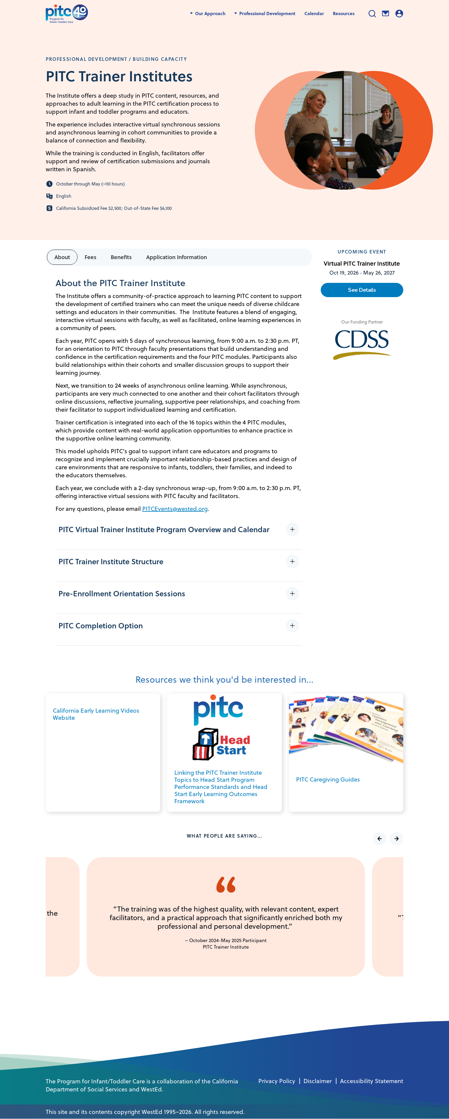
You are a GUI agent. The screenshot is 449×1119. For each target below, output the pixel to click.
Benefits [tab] (121, 257)
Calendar (314, 13)
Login (399, 13)
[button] (180, 533)
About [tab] (62, 257)
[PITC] (68, 13)
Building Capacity (160, 59)
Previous (379, 838)
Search (372, 13)
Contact (385, 13)
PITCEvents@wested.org (175, 508)
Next (396, 838)
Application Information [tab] (176, 257)
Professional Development (86, 59)
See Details (362, 290)
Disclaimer (317, 1081)
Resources (344, 13)
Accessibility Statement (371, 1081)
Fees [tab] (91, 257)
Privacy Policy (276, 1081)
